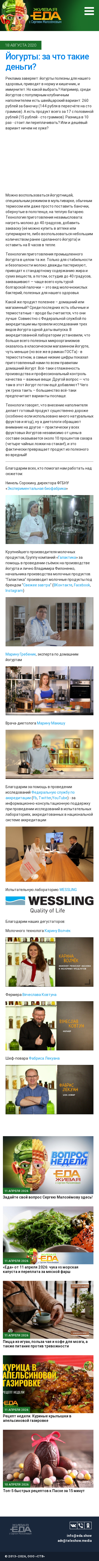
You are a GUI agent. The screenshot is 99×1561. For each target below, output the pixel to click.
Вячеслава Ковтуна (39, 994)
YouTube (59, 797)
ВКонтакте (63, 585)
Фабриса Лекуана (44, 1058)
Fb (35, 797)
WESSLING (68, 889)
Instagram (14, 590)
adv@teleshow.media (75, 1541)
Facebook (82, 585)
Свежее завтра (36, 585)
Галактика (67, 557)
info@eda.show (79, 1536)
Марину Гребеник (21, 654)
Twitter (45, 797)
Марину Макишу (51, 723)
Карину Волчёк (57, 930)
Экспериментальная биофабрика (36, 488)
